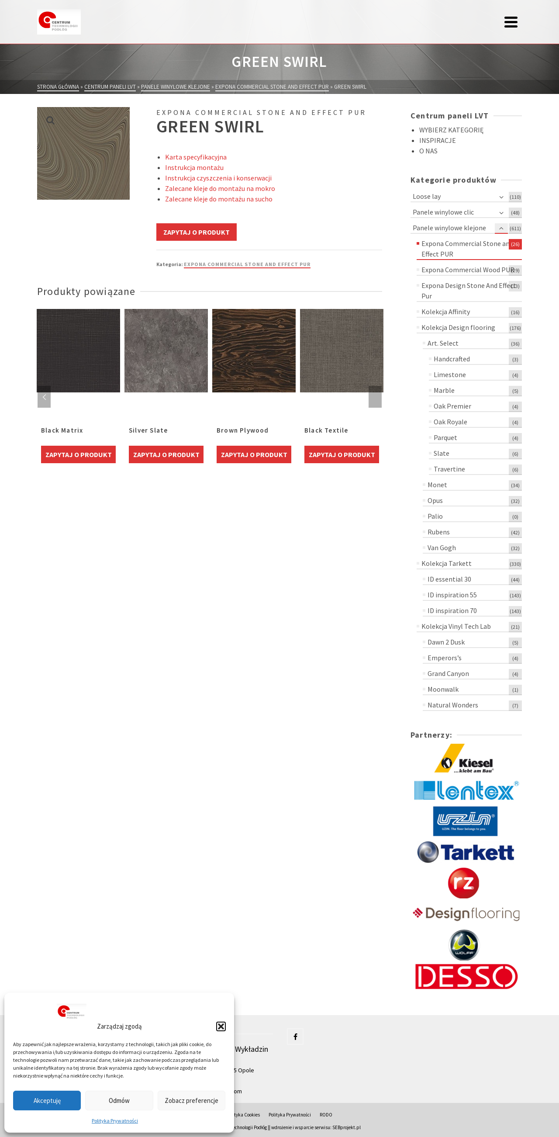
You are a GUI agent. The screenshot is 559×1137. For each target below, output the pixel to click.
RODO (326, 1115)
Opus (435, 500)
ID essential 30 (449, 579)
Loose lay (427, 196)
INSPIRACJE (437, 140)
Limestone (450, 374)
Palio (435, 516)
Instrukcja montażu (194, 167)
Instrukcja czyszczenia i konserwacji (218, 177)
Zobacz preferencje (191, 1100)
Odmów (119, 1100)
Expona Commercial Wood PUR (467, 269)
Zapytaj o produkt (196, 232)
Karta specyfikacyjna (196, 157)
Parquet (445, 437)
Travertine (449, 469)
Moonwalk (443, 689)
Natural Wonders (453, 704)
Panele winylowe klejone (449, 227)
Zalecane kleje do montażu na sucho (219, 198)
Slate (441, 453)
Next (375, 397)
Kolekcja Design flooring (458, 327)
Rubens (439, 531)
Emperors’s (445, 657)
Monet (437, 484)
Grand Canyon (448, 673)
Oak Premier (452, 406)
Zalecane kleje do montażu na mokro (220, 188)
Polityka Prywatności (115, 1120)
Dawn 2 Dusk (446, 642)
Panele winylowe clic (443, 212)
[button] (221, 1026)
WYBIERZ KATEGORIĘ (451, 129)
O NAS (428, 150)
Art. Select (443, 343)
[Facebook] (295, 1036)
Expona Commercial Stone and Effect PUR (247, 264)
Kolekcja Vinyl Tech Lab (456, 626)
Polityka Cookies (243, 1115)
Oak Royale (450, 421)
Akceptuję (47, 1100)
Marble (444, 390)
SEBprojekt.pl (346, 1127)
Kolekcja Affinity (445, 311)
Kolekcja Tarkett (446, 563)
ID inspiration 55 (452, 594)
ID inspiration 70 (452, 610)
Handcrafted (452, 358)
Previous (44, 397)
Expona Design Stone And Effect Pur (468, 290)
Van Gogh (442, 547)
